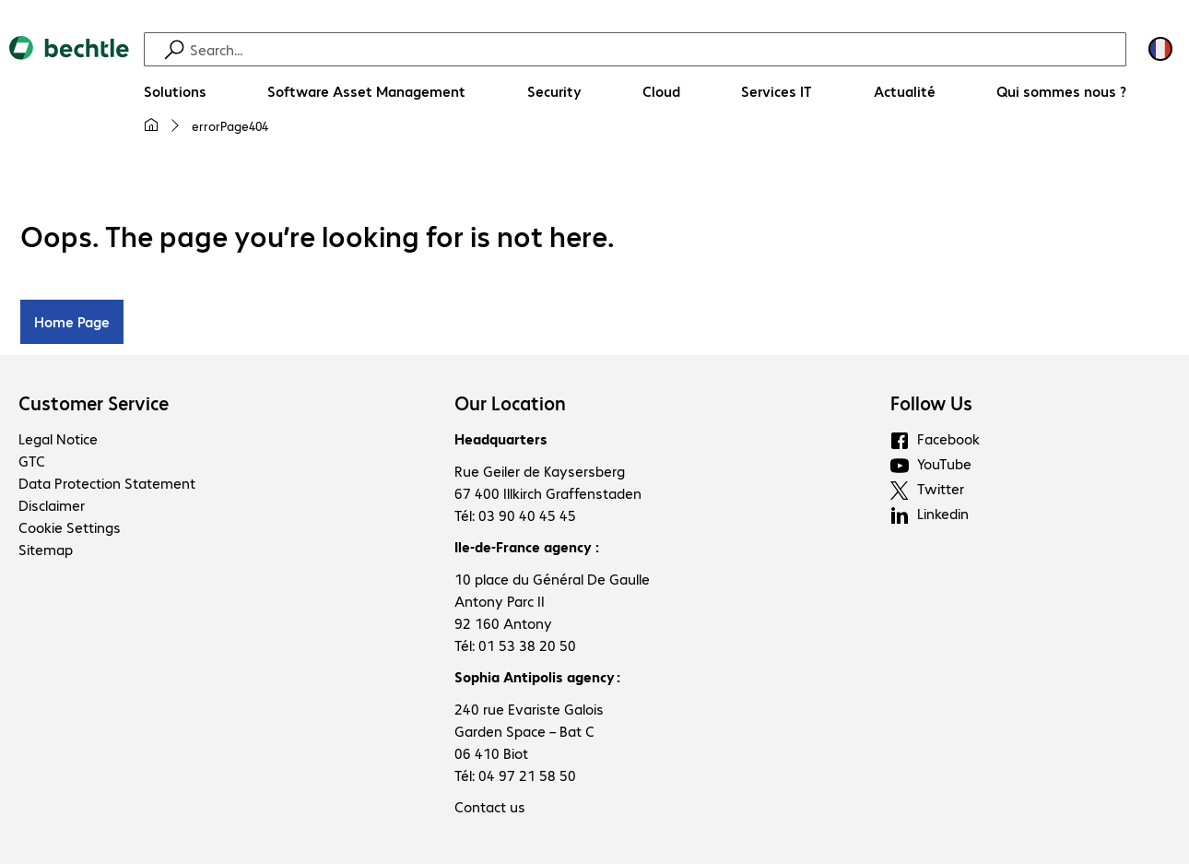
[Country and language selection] (1160, 49)
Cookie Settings (69, 527)
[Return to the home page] (69, 93)
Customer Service (93, 403)
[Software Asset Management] (366, 91)
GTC (31, 460)
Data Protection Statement (106, 482)
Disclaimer (51, 505)
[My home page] (151, 125)
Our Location (510, 403)
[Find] (655, 49)
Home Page (72, 321)
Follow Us (931, 403)
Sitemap (45, 549)
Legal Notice (58, 438)
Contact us (489, 806)
